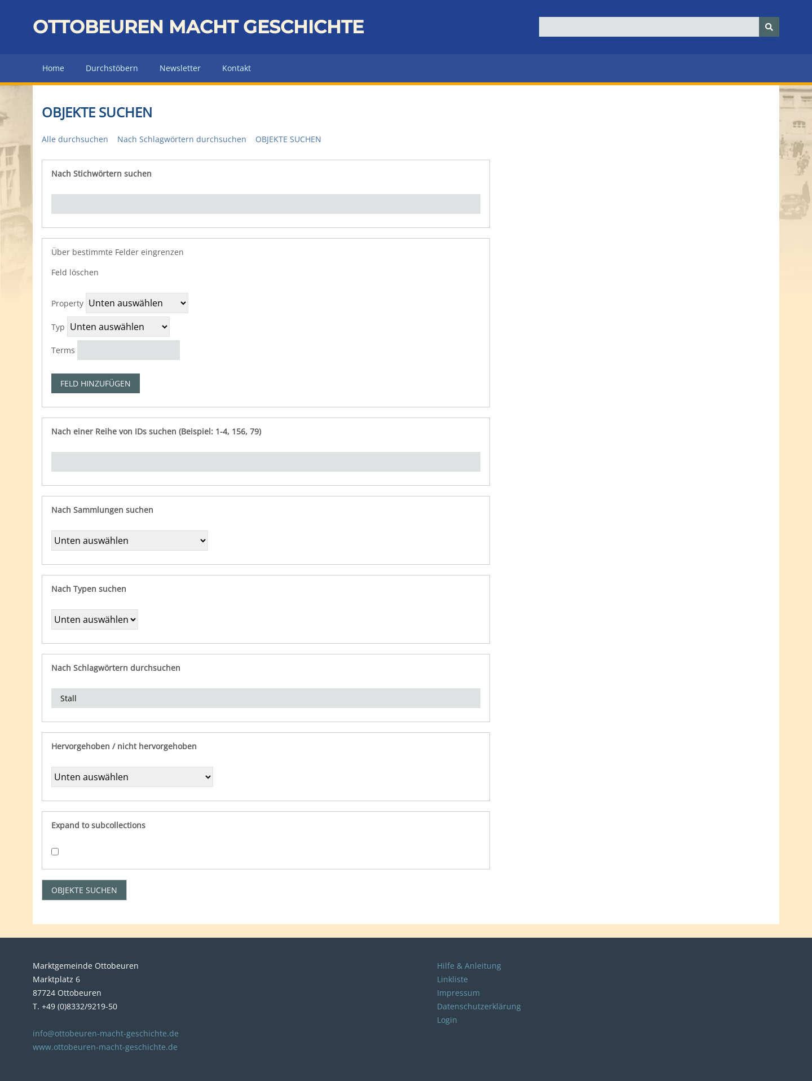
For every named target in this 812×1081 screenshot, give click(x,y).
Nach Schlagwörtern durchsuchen (181, 139)
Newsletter (180, 68)
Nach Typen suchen (88, 588)
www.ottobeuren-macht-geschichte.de (105, 1047)
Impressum (458, 992)
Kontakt (236, 68)
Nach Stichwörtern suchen (101, 173)
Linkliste (452, 979)
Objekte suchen (288, 139)
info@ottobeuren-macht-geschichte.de (106, 1033)
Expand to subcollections (98, 825)
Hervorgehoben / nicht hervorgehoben (124, 746)
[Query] (659, 27)
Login (447, 1019)
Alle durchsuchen (75, 139)
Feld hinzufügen (95, 383)
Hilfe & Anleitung (469, 965)
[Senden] (769, 27)
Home (53, 68)
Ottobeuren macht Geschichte (198, 27)
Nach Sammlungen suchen (102, 509)
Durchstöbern (112, 68)
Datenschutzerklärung (479, 1006)
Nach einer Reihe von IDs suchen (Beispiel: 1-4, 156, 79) (156, 431)
